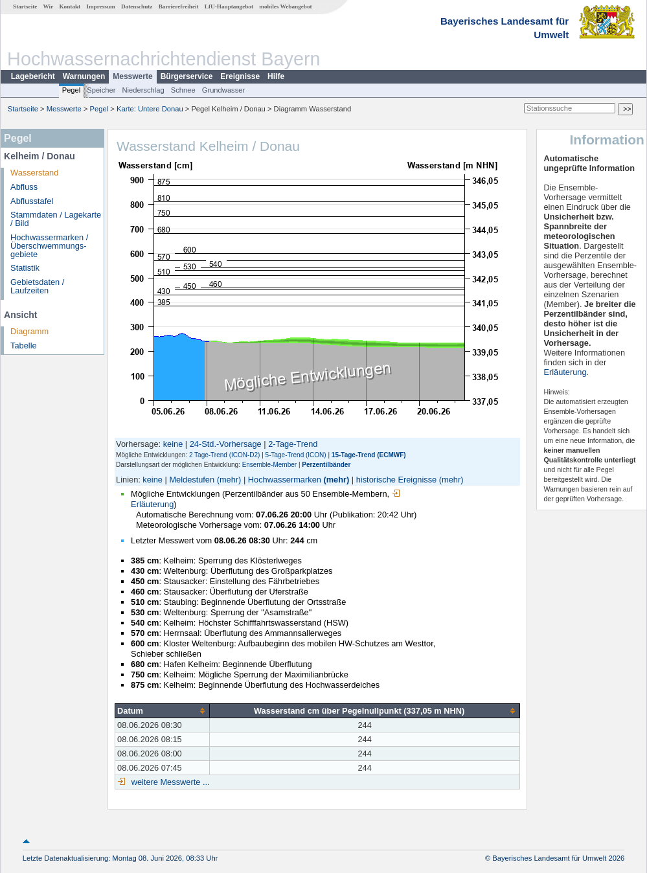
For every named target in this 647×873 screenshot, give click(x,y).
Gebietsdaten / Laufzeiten (37, 286)
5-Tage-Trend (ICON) (296, 455)
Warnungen (84, 76)
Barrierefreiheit (179, 6)
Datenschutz (137, 6)
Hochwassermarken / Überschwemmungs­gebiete (49, 245)
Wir (48, 6)
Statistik (25, 268)
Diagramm (29, 331)
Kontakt (69, 6)
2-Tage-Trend (292, 444)
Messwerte (132, 76)
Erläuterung (564, 372)
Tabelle (23, 345)
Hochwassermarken (284, 479)
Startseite (25, 6)
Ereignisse (240, 76)
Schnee (183, 90)
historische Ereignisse (396, 479)
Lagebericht (33, 76)
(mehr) (229, 479)
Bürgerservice (187, 76)
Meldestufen (191, 479)
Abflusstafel (31, 201)
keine (173, 444)
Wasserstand (34, 172)
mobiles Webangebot (285, 6)
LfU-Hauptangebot (229, 6)
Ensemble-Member (269, 464)
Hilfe (275, 76)
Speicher (101, 90)
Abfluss (24, 187)
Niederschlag (143, 90)
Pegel (71, 90)
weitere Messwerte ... (169, 782)
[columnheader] (162, 710)
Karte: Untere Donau (150, 109)
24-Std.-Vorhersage (226, 444)
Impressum (100, 6)
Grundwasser (223, 90)
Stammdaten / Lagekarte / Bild (55, 219)
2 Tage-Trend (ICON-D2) (224, 455)
